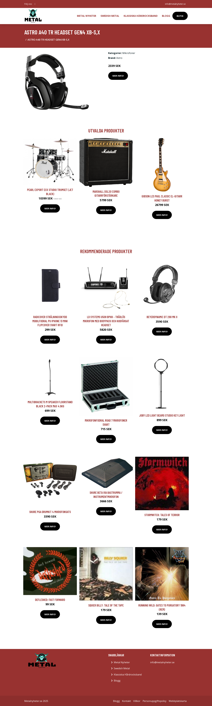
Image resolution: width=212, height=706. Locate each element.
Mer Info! (118, 75)
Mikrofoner (128, 52)
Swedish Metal (110, 15)
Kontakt (126, 700)
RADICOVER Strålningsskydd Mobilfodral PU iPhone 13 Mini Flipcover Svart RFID (50, 320)
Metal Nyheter (86, 15)
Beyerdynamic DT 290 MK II (162, 316)
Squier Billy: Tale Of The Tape (106, 604)
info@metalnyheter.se (174, 3)
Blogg (166, 15)
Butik (180, 15)
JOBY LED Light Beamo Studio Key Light (162, 415)
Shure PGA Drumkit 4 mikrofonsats (50, 511)
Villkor (136, 700)
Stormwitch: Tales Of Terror (162, 514)
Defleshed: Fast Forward (50, 599)
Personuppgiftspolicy (154, 700)
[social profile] (35, 4)
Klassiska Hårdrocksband (141, 15)
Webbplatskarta (178, 700)
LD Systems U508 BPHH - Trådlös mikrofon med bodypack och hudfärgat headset (106, 320)
